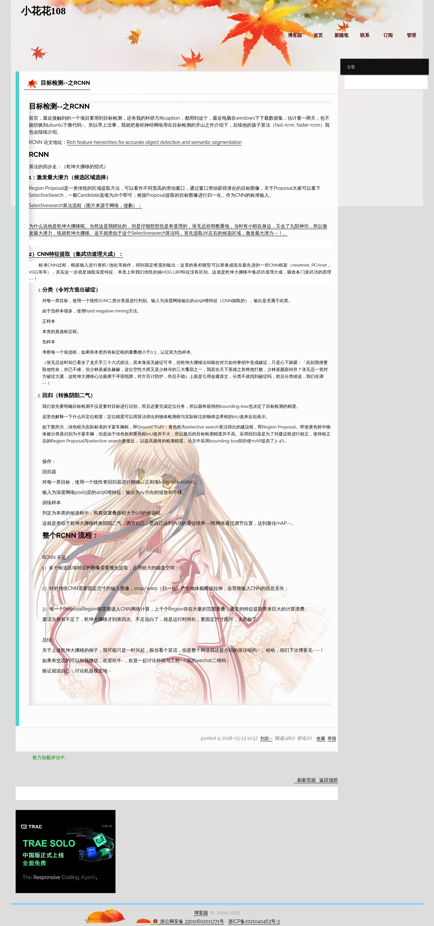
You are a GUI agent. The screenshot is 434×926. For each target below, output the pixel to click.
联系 (364, 35)
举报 (331, 738)
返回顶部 (328, 779)
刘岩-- (264, 738)
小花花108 (43, 10)
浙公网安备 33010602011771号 (188, 921)
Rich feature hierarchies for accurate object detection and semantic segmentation (154, 142)
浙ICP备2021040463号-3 (254, 921)
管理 (411, 35)
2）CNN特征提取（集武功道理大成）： (76, 254)
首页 (318, 35)
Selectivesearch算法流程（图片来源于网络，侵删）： (85, 205)
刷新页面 (306, 779)
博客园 (295, 35)
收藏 (320, 738)
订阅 (388, 35)
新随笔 (341, 35)
